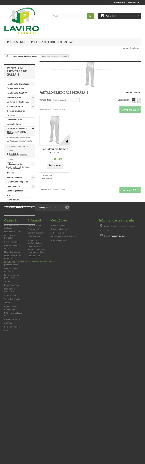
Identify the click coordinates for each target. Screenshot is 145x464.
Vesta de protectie (15, 191)
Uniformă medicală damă (18, 102)
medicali (21, 294)
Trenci (9, 195)
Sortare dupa (45, 100)
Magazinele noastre (17, 259)
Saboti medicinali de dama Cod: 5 (17, 284)
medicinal (10, 294)
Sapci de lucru (13, 186)
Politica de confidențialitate (53, 42)
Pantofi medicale (14, 177)
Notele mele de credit (60, 344)
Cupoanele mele (58, 355)
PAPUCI (9, 279)
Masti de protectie (15, 106)
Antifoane (11, 218)
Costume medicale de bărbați (17, 157)
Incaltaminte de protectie (18, 84)
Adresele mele (57, 348)
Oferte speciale (34, 340)
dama (8, 299)
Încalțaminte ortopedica (17, 182)
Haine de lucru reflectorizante (13, 202)
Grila (134, 100)
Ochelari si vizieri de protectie (16, 113)
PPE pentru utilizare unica (18, 209)
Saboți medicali (14, 97)
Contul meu (59, 335)
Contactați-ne (119, 2)
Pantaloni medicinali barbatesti (55, 151)
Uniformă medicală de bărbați (17, 130)
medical (21, 290)
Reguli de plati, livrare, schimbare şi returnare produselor (17, 252)
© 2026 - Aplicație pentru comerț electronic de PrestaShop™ (29, 456)
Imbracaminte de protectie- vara (14, 166)
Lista (139, 100)
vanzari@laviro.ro (118, 351)
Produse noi (16, 42)
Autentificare (133, 2)
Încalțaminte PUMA (15, 88)
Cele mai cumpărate (37, 348)
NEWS (10, 227)
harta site (135, 48)
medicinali (10, 290)
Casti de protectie (15, 213)
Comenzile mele (58, 340)
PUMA (8, 303)
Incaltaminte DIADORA (17, 93)
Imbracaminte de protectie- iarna (14, 122)
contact (126, 48)
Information (16, 237)
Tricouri (10, 173)
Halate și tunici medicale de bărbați (18, 139)
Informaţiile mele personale (63, 352)
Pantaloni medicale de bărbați (17, 148)
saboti (16, 299)
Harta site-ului (34, 371)
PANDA (26, 299)
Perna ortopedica (14, 222)
